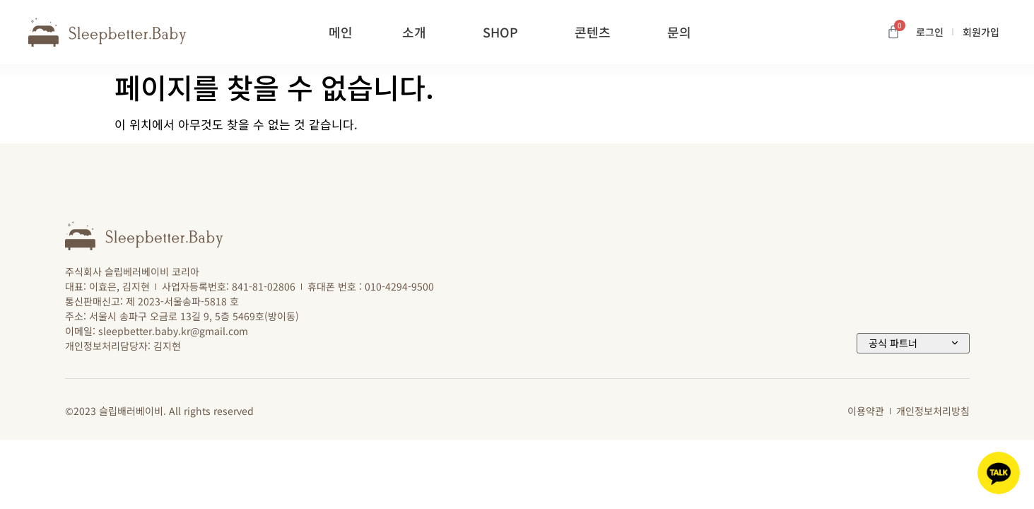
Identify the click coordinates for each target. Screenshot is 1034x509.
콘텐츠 (596, 32)
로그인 (930, 32)
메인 (341, 32)
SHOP (504, 32)
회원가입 (981, 32)
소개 (417, 32)
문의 (682, 32)
